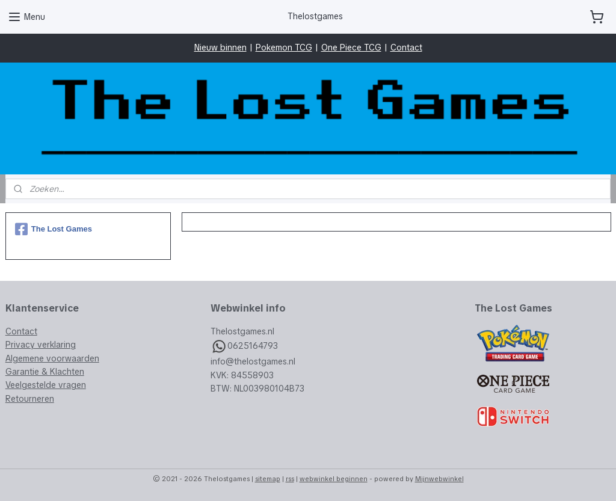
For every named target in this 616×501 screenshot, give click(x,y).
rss (290, 479)
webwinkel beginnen (334, 479)
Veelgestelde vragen (45, 385)
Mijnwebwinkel (439, 479)
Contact (406, 47)
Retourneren (29, 398)
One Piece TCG (351, 47)
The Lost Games (53, 229)
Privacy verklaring (40, 344)
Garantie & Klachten (44, 371)
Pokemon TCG (284, 47)
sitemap (267, 479)
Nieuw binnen (220, 47)
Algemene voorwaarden (52, 358)
